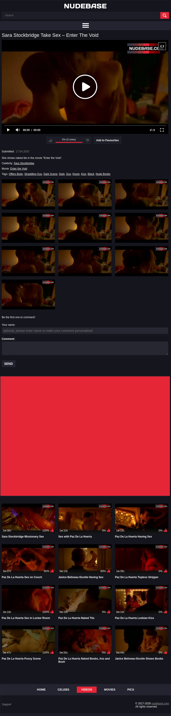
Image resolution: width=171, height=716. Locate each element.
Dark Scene (51, 174)
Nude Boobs (103, 174)
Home (41, 689)
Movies (110, 689)
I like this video (50, 140)
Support (6, 704)
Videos (86, 689)
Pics (130, 689)
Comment (8, 338)
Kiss (83, 174)
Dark (62, 174)
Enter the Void (18, 168)
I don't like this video (87, 140)
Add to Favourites (107, 140)
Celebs (63, 689)
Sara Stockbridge (24, 163)
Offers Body (16, 174)
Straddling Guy (33, 174)
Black (91, 174)
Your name (8, 324)
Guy (68, 174)
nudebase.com (160, 703)
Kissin (76, 174)
